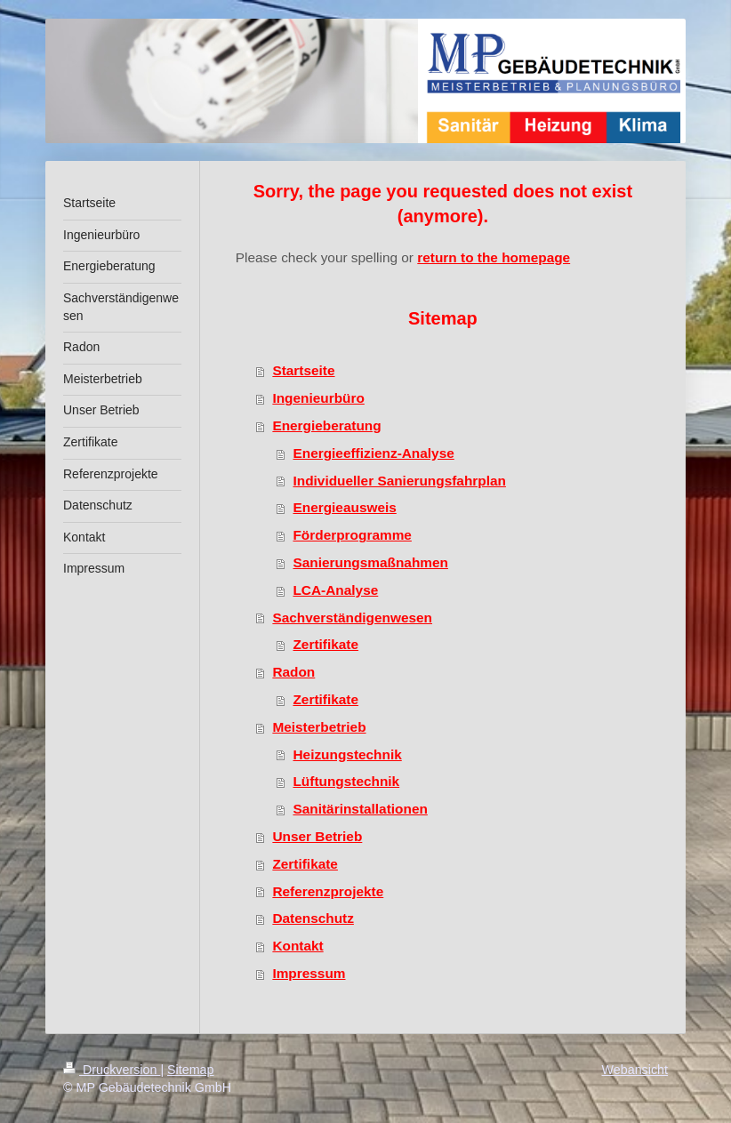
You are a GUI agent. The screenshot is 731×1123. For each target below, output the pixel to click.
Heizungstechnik (347, 754)
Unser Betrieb (317, 836)
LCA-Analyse (335, 590)
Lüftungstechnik (346, 781)
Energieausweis (344, 507)
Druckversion (111, 1070)
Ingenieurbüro (318, 397)
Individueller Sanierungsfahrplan (399, 480)
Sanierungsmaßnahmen (370, 562)
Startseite (303, 370)
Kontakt (297, 945)
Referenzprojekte (327, 891)
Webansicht (635, 1070)
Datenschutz (313, 918)
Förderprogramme (352, 534)
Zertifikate (325, 644)
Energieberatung (326, 425)
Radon (293, 671)
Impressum (308, 973)
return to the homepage (493, 257)
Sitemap (190, 1070)
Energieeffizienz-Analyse (373, 453)
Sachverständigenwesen (352, 617)
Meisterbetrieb (319, 726)
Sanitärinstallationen (360, 808)
